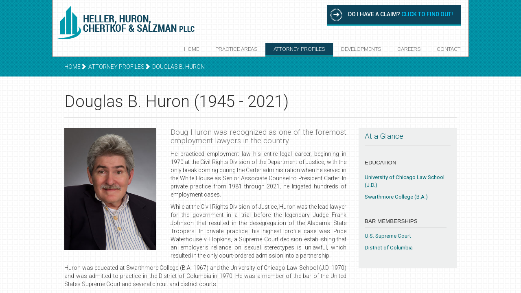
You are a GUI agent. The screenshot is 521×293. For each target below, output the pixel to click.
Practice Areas (236, 49)
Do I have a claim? (400, 14)
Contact (448, 49)
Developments (361, 49)
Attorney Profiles (299, 49)
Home (191, 49)
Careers (408, 49)
